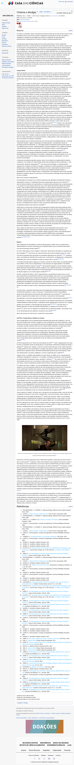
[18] (39, 248)
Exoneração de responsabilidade (46, 717)
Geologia (4, 38)
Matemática (5, 40)
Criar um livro (5, 74)
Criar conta (61, 1)
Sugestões (46, 750)
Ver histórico (47, 11)
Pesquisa (4, 26)
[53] (29, 461)
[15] (24, 236)
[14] (22, 236)
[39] (52, 310)
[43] (23, 339)
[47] (53, 358)
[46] (63, 352)
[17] (29, 236)
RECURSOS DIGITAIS (30, 743)
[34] (70, 297)
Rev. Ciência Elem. (54, 15)
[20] (62, 255)
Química (4, 42)
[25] (41, 265)
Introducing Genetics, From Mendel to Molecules (43, 536)
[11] (68, 181)
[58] (57, 497)
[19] (27, 252)
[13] (45, 204)
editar (70, 30)
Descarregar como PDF (8, 76)
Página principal (6, 22)
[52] (55, 455)
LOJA (69, 745)
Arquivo (23, 750)
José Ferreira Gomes (25, 19)
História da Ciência (6, 46)
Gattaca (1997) (32, 640)
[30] (70, 285)
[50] (42, 396)
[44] (53, 342)
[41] (62, 327)
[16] (27, 236)
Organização (57, 750)
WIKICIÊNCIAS (45, 743)
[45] (22, 346)
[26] (47, 271)
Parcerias (67, 750)
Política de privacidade (21, 717)
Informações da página (7, 67)
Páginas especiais (6, 63)
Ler (37, 11)
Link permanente (6, 65)
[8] (62, 150)
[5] (54, 122)
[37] (56, 304)
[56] (17, 490)
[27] (49, 271)
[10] (39, 163)
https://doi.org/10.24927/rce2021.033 (27, 21)
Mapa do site (5, 28)
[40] (55, 310)
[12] (63, 198)
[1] (70, 78)
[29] (68, 285)
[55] (70, 488)
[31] (17, 287)
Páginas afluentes (6, 60)
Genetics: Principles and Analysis (49, 519)
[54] (58, 465)
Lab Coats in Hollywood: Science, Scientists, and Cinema (44, 638)
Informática (4, 44)
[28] (65, 285)
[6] (56, 122)
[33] (68, 297)
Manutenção (5, 53)
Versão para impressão (7, 77)
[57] (20, 490)
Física (3, 37)
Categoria (20, 703)
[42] (21, 339)
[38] (22, 308)
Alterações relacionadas (8, 61)
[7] (28, 134)
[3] (42, 114)
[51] (51, 406)
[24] (63, 259)
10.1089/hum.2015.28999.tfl (61, 550)
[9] (64, 150)
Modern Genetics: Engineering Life (38, 514)
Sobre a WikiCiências (33, 717)
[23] (60, 259)
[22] (58, 259)
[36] (53, 304)
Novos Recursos (34, 750)
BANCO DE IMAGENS (61, 743)
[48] (61, 389)
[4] (52, 122)
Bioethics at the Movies (38, 667)
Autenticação (69, 1)
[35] (51, 304)
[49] (64, 389)
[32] (61, 293)
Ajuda (3, 24)
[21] (64, 255)
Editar (41, 11)
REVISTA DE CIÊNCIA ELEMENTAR (32, 745)
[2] (17, 80)
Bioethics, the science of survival (40, 565)
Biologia (26, 703)
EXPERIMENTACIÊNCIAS (56, 745)
